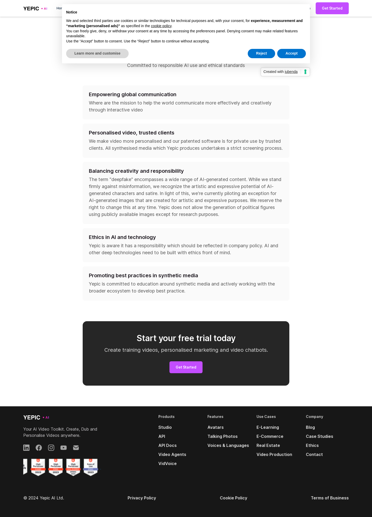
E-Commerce (270, 436)
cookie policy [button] (161, 26)
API (161, 436)
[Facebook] (39, 448)
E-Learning (268, 427)
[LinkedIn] (26, 448)
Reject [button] (261, 53)
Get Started (332, 8)
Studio (165, 427)
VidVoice (167, 463)
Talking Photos (222, 436)
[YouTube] (63, 448)
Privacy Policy (142, 497)
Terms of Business (330, 497)
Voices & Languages (228, 445)
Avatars (215, 427)
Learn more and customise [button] (97, 53)
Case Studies (319, 436)
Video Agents (172, 454)
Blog (310, 427)
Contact (314, 454)
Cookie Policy (233, 497)
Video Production (274, 454)
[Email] (76, 448)
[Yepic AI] (36, 417)
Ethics (312, 445)
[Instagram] (51, 448)
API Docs (167, 445)
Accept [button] (291, 53)
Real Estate (268, 445)
